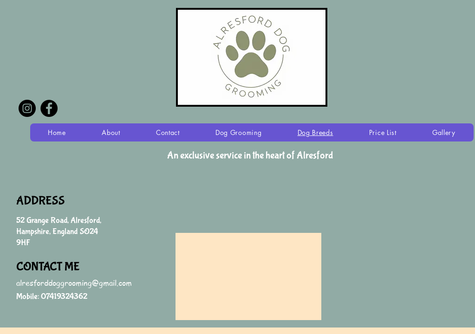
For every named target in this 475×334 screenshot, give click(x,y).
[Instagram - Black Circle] (27, 108)
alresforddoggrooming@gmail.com (74, 283)
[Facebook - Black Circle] (49, 108)
